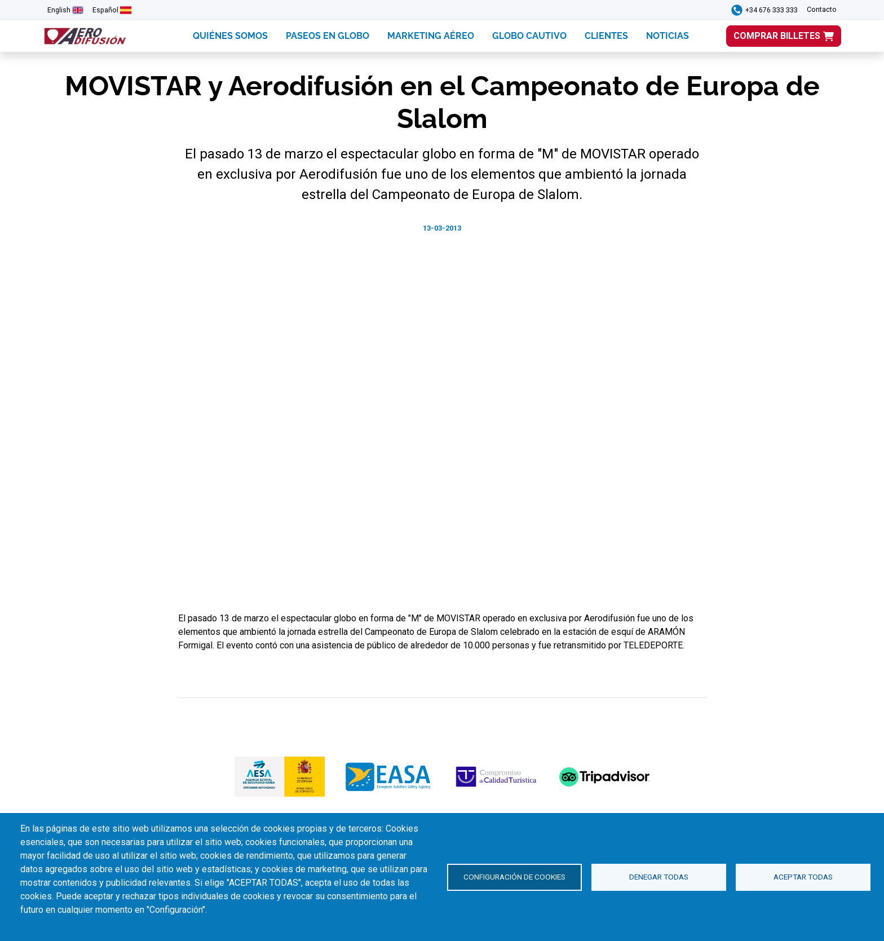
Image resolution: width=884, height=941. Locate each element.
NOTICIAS (667, 35)
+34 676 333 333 (771, 10)
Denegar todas (658, 876)
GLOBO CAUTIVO (529, 35)
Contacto (822, 9)
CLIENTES (606, 35)
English (58, 10)
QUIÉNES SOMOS (230, 35)
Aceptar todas (803, 876)
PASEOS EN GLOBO (327, 35)
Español (105, 10)
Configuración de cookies (514, 876)
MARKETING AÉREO (430, 35)
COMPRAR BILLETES (776, 35)
